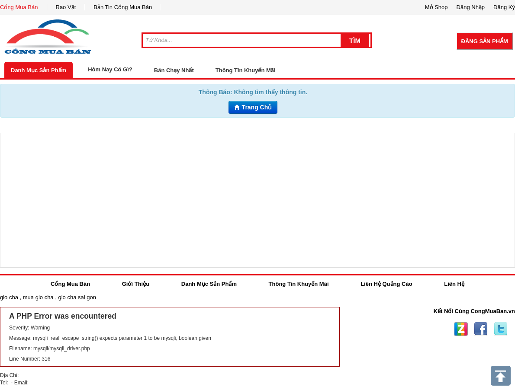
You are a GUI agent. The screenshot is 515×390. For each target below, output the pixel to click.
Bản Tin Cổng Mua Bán (122, 7)
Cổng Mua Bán (19, 7)
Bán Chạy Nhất (174, 70)
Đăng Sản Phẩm (484, 41)
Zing (461, 329)
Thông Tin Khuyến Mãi (246, 70)
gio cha (9, 297)
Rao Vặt (66, 7)
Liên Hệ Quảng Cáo (386, 284)
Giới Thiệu (135, 284)
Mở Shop (436, 7)
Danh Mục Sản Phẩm (38, 70)
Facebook (481, 329)
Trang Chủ (253, 107)
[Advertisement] (257, 200)
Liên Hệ (454, 284)
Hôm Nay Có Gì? (110, 69)
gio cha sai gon (77, 297)
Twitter (501, 329)
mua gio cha (38, 297)
